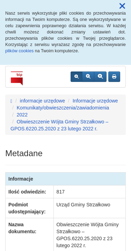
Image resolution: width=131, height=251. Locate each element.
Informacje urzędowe (95, 101)
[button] (122, 6)
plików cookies (19, 50)
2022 (22, 114)
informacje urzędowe (42, 101)
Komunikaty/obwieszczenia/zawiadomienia (63, 108)
